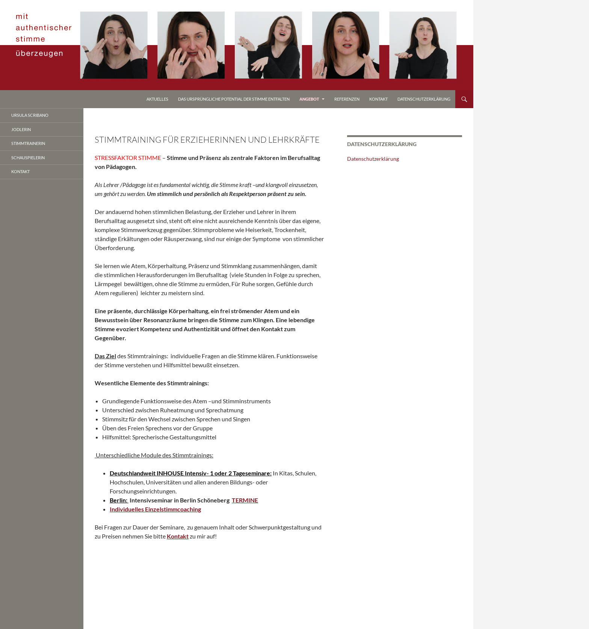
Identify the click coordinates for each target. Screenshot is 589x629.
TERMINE (245, 500)
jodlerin (21, 129)
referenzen (346, 99)
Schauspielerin (28, 157)
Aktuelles (157, 99)
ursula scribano (29, 115)
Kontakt (378, 99)
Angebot (309, 99)
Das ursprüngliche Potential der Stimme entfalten (234, 99)
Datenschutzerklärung (423, 99)
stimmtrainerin (28, 143)
